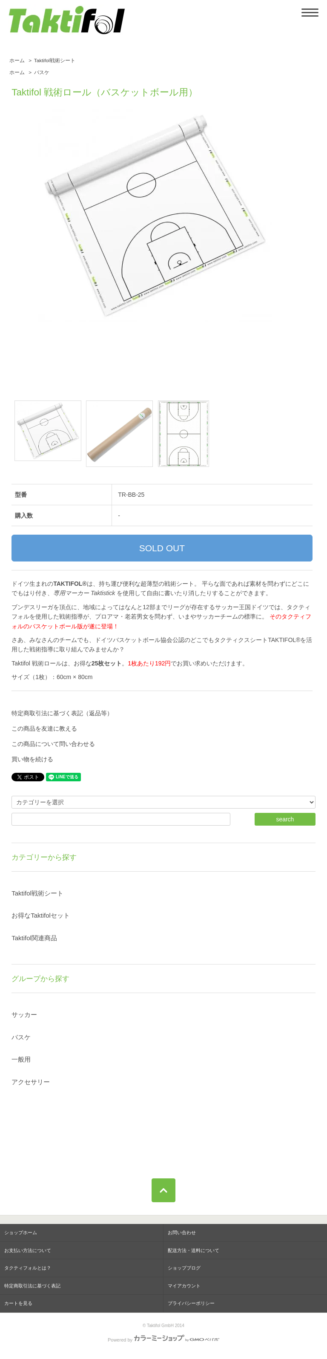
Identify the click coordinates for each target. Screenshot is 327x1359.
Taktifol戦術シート (54, 60)
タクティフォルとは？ (27, 1267)
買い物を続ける (32, 759)
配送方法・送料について (193, 1250)
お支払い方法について (27, 1250)
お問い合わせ (182, 1232)
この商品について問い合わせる (53, 743)
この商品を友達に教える (44, 728)
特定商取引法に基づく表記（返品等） (62, 713)
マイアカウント (184, 1285)
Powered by (163, 1339)
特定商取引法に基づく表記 (32, 1285)
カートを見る (18, 1303)
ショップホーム (20, 1232)
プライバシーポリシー (191, 1303)
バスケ (41, 72)
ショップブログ (184, 1267)
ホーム (17, 60)
